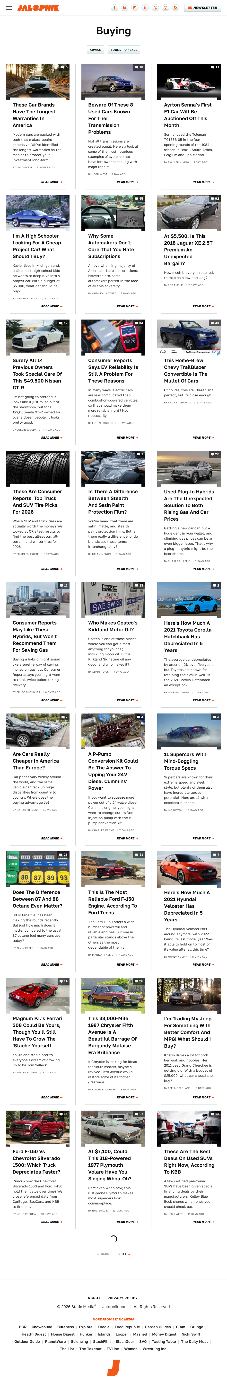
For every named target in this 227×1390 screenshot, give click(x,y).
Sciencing (79, 1341)
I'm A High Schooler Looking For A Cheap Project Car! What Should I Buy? (37, 246)
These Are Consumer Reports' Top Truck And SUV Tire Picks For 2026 (37, 502)
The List (67, 1349)
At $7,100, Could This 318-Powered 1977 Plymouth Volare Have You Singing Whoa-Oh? (109, 1165)
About (94, 1298)
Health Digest (34, 1334)
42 (66, 323)
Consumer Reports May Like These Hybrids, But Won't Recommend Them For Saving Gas (35, 636)
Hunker (86, 1334)
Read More (50, 182)
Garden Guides (158, 1327)
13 (141, 585)
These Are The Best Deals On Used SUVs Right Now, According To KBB (189, 1162)
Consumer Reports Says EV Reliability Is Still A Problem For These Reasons (113, 370)
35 (217, 323)
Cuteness (65, 1327)
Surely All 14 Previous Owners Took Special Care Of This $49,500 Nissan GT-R (37, 374)
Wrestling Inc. (155, 1349)
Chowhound (42, 1327)
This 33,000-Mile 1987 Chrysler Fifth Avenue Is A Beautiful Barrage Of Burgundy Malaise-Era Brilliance (112, 1035)
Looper (122, 1334)
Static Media (82, 1306)
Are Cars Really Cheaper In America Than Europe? (36, 761)
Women (131, 1349)
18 (141, 67)
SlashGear (125, 1341)
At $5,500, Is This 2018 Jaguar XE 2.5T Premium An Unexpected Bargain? (188, 249)
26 (141, 981)
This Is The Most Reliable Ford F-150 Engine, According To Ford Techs (112, 902)
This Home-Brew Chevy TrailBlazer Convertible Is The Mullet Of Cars (186, 370)
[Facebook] (114, 7)
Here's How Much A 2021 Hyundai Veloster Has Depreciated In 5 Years (187, 906)
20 (217, 454)
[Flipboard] (135, 7)
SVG (143, 1341)
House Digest (63, 1334)
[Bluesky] (124, 7)
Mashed (140, 1334)
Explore (86, 1327)
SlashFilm (102, 1341)
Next (122, 1254)
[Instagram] (165, 7)
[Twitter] (145, 7)
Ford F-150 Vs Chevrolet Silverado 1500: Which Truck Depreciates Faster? (36, 1162)
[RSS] (175, 7)
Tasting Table (164, 1341)
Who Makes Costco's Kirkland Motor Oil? (113, 626)
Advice (95, 50)
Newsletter (202, 7)
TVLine (113, 1349)
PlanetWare (55, 1341)
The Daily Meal (194, 1341)
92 (217, 198)
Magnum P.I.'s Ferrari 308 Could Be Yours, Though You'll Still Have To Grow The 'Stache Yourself (37, 1032)
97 (141, 1114)
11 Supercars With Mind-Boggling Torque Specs (185, 761)
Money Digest (164, 1334)
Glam (180, 1327)
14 (66, 981)
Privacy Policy (122, 1298)
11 (217, 67)
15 (66, 1114)
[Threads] (155, 7)
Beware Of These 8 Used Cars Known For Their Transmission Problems (110, 118)
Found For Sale (124, 50)
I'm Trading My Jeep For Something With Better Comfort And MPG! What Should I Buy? (187, 1032)
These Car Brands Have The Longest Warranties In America (34, 115)
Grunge (196, 1327)
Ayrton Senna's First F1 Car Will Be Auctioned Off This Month (188, 115)
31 (141, 855)
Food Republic (127, 1327)
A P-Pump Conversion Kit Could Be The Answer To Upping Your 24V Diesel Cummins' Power (113, 771)
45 (141, 198)
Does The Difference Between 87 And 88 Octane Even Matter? (37, 899)
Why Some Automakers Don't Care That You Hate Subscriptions (111, 246)
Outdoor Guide (27, 1341)
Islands (104, 1334)
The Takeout (90, 1349)
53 (141, 323)
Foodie (104, 1327)
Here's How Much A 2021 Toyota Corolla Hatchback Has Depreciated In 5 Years (188, 636)
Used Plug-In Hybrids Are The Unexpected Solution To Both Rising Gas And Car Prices (189, 505)
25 (66, 855)
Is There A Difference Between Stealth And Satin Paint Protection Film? (113, 502)
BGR (22, 1327)
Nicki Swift (191, 1334)
